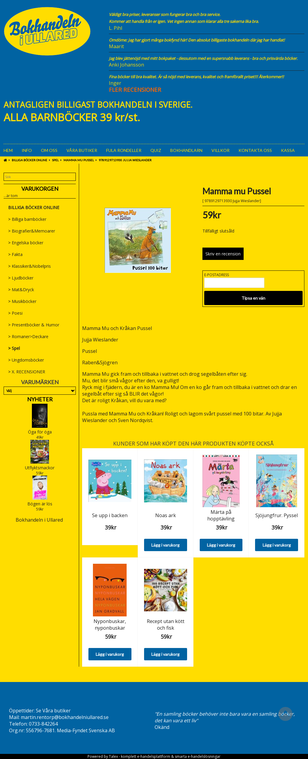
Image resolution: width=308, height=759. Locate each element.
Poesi (15, 313)
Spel (55, 160)
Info (27, 150)
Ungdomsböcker (26, 360)
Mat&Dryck (21, 289)
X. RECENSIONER (26, 372)
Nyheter (40, 399)
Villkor (220, 150)
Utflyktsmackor (39, 468)
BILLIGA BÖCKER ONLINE (29, 160)
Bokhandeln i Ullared (39, 520)
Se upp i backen (110, 515)
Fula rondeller (123, 150)
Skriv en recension (223, 254)
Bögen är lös (39, 504)
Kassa (288, 150)
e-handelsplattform (153, 756)
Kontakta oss (255, 150)
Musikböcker (22, 301)
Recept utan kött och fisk (165, 624)
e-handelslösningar (204, 756)
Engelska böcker (25, 242)
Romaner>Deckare (28, 336)
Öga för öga (40, 432)
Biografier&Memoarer (31, 231)
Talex (113, 756)
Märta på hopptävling (221, 515)
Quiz (155, 150)
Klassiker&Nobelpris (29, 266)
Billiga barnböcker (27, 219)
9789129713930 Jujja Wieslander (125, 160)
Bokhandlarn (186, 150)
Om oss (49, 150)
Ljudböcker (20, 278)
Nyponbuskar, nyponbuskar (110, 624)
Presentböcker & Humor (33, 325)
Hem (8, 150)
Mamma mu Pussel (78, 160)
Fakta (15, 254)
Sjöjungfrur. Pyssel (276, 515)
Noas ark (165, 515)
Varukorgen (39, 188)
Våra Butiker (81, 150)
